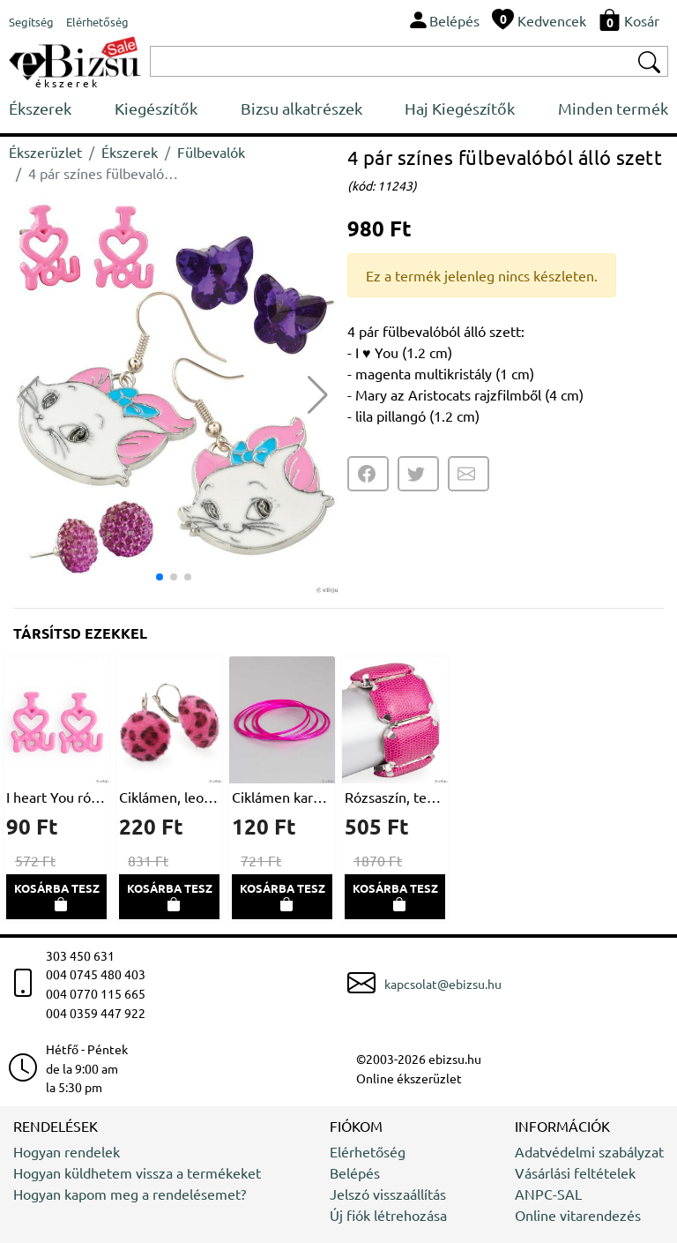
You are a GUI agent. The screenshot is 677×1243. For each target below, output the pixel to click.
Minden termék (613, 108)
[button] (318, 395)
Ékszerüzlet (45, 152)
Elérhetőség (367, 1151)
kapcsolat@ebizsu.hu (443, 984)
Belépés (355, 1172)
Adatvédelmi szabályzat (589, 1151)
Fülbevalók (211, 152)
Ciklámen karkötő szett (282, 796)
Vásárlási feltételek (575, 1172)
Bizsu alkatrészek (301, 108)
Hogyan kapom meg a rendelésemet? (129, 1193)
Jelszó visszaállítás (388, 1193)
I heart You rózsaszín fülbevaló (56, 796)
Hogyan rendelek (66, 1151)
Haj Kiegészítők (460, 108)
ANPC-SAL (548, 1193)
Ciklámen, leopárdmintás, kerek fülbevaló (169, 796)
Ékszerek (40, 108)
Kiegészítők (156, 108)
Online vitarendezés (578, 1215)
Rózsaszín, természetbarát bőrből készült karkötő (395, 796)
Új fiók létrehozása (388, 1215)
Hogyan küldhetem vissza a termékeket (137, 1172)
